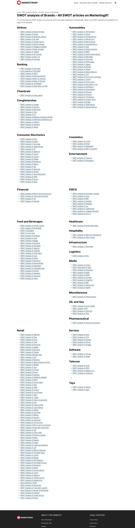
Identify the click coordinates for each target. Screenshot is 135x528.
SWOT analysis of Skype (81, 356)
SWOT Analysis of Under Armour (32, 495)
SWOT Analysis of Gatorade (30, 246)
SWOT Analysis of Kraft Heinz (31, 253)
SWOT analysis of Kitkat (29, 258)
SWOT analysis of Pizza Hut (30, 345)
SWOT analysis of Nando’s (29, 417)
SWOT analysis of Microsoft (30, 109)
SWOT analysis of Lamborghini (83, 89)
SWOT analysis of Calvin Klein (31, 432)
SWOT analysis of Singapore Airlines (33, 47)
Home (19, 12)
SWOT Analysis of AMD (28, 177)
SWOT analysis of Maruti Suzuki (83, 42)
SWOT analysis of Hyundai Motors (84, 44)
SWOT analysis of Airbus (29, 34)
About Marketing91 (46, 519)
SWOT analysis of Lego (80, 390)
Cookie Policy (93, 523)
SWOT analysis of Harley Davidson (84, 49)
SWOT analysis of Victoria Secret (32, 470)
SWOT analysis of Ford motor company (86, 77)
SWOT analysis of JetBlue (29, 52)
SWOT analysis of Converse (30, 412)
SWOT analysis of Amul (28, 238)
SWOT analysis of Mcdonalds (30, 228)
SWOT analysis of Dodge (81, 102)
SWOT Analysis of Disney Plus (83, 285)
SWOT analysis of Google (29, 104)
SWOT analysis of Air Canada (30, 54)
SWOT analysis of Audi (80, 47)
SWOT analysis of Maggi (29, 241)
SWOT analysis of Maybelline (82, 146)
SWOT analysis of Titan (28, 342)
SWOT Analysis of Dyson (29, 179)
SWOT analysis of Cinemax (82, 158)
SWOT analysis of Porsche (82, 94)
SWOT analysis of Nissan (81, 69)
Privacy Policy (94, 519)
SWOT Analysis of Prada (29, 498)
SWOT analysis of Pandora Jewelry (33, 435)
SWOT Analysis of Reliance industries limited (36, 117)
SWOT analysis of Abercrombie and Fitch (35, 362)
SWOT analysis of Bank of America (33, 79)
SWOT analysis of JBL (28, 167)
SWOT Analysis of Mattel (81, 387)
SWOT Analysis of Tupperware (83, 209)
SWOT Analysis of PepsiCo (30, 248)
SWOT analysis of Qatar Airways (32, 49)
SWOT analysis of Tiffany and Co (32, 478)
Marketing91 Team (46, 523)
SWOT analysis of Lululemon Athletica (34, 445)
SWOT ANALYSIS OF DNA (81, 267)
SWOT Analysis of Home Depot (31, 382)
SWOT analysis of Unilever (29, 122)
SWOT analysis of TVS (80, 74)
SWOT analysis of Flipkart (29, 352)
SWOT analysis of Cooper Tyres (83, 99)
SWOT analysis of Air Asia (29, 39)
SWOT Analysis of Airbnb (81, 342)
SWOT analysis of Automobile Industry (86, 54)
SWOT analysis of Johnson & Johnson (86, 323)
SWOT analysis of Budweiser (30, 266)
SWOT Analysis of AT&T (81, 368)
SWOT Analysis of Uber (80, 335)
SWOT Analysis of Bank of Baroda (32, 81)
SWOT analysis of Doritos (29, 271)
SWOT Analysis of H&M (28, 387)
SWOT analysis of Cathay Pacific (32, 42)
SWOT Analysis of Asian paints (31, 95)
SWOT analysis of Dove (80, 196)
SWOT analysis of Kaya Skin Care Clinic (34, 427)
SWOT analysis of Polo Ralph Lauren (33, 463)
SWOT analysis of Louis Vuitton (31, 407)
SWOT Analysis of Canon (29, 154)
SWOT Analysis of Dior (28, 402)
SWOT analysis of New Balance (31, 460)
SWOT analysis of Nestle (29, 127)
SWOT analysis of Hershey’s (30, 261)
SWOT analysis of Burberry (30, 360)
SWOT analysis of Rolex (29, 438)
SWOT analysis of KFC (28, 357)
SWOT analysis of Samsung (30, 144)
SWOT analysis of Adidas (29, 347)
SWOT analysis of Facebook (82, 270)
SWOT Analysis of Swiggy (81, 345)
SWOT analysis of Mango (29, 458)
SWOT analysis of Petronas (82, 311)
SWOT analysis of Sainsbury (30, 465)
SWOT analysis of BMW (80, 52)
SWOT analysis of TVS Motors (83, 97)
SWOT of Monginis (27, 231)
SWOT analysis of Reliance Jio (83, 371)
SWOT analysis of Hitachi (29, 172)
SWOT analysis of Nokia (29, 141)
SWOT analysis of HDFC (29, 73)
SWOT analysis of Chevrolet (82, 59)
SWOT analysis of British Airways (32, 32)
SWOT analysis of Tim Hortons (31, 422)
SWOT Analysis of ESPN (81, 275)
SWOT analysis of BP (80, 308)
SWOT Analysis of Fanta (29, 278)
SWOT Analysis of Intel (28, 112)
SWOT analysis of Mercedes (82, 57)
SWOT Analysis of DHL (80, 256)
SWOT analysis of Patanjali (82, 204)
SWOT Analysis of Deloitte (29, 201)
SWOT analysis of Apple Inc (30, 151)
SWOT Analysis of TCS (80, 337)
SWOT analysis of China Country (84, 297)
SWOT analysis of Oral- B (81, 214)
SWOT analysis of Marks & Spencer (33, 450)
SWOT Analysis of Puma (29, 372)
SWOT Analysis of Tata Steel (82, 246)
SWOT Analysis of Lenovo (29, 157)
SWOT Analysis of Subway (29, 375)
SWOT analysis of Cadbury (30, 236)
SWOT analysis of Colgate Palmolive (85, 211)
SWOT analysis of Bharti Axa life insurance (35, 194)
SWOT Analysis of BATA (28, 380)
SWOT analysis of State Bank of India (33, 86)
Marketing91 (27, 3)
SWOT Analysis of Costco (29, 390)
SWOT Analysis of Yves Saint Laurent (33, 488)
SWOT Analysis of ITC (28, 114)
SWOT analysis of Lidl (28, 448)
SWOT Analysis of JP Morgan (31, 83)
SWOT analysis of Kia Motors (83, 87)
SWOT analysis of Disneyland (83, 160)
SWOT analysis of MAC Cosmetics (84, 149)
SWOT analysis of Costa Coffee (31, 405)
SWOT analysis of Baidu (81, 272)
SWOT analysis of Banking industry (33, 76)
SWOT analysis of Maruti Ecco (83, 39)
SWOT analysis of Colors (81, 265)
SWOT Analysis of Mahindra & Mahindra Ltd (36, 119)
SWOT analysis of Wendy (29, 415)
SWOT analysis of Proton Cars (83, 82)
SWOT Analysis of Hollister (30, 493)
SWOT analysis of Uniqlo (29, 443)
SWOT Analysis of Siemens (30, 125)
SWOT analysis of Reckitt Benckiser (85, 226)
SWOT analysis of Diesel (29, 468)
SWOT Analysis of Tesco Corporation (33, 400)
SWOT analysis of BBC (80, 282)
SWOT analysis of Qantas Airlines (32, 44)
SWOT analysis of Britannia (30, 243)
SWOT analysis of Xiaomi (29, 164)
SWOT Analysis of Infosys (81, 354)
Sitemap (43, 526)
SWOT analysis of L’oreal (81, 141)
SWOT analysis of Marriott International (86, 235)
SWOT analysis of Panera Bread (31, 263)
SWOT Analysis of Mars (28, 395)
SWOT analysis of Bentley (81, 67)
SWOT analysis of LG (27, 149)
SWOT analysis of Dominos (30, 350)
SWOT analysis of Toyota (81, 79)
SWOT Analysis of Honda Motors (84, 37)
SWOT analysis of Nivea (81, 144)
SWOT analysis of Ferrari (81, 34)
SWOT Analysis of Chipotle (30, 251)
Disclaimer (93, 526)
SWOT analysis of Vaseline (82, 201)
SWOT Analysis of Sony (28, 182)
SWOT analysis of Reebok (29, 440)
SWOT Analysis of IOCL (80, 313)
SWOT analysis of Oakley (29, 410)
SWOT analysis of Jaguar (81, 64)
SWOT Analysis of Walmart (30, 335)
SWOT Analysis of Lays (28, 256)
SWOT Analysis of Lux (80, 206)
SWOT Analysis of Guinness (30, 276)
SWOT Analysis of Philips (29, 159)
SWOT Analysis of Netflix (81, 287)
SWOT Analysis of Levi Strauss (31, 392)
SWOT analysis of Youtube (82, 277)
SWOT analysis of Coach (29, 473)
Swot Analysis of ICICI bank (30, 71)
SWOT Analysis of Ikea (28, 385)
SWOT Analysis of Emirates (30, 59)
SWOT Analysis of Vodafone (82, 373)
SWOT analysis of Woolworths (31, 480)
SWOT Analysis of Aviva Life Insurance (34, 196)
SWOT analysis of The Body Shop (32, 453)
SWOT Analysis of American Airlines (33, 37)
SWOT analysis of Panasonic (30, 162)
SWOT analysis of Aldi (28, 430)
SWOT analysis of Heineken (30, 273)
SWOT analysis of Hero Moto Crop (84, 84)
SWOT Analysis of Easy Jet (30, 57)
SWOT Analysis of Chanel (29, 370)
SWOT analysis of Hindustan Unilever (85, 194)
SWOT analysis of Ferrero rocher (32, 226)
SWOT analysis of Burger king (31, 355)
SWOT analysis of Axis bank (30, 68)
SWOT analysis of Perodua (82, 92)
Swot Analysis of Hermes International (34, 490)
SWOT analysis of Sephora (30, 475)
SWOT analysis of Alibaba (29, 365)
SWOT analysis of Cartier (29, 455)
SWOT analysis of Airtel (80, 366)
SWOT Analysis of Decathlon (30, 485)
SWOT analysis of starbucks (30, 420)
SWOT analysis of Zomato (81, 340)
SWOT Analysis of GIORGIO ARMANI (33, 377)
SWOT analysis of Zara (28, 367)
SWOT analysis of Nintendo (30, 169)
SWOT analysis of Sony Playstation (33, 174)
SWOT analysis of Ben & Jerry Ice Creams (35, 425)
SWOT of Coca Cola (27, 233)
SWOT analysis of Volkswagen (83, 62)
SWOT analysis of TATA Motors (83, 32)
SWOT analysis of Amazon (30, 107)
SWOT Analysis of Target (29, 397)
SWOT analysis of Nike (28, 337)
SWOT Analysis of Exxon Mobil (83, 306)
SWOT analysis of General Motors (84, 72)
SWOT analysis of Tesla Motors (83, 104)
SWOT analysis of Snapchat (82, 280)
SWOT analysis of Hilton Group (83, 237)
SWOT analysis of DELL (28, 139)
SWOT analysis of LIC (28, 199)
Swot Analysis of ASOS (28, 483)
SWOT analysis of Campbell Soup (32, 268)
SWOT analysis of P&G (80, 199)
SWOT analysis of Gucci (29, 340)
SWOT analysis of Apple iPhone (31, 146)
